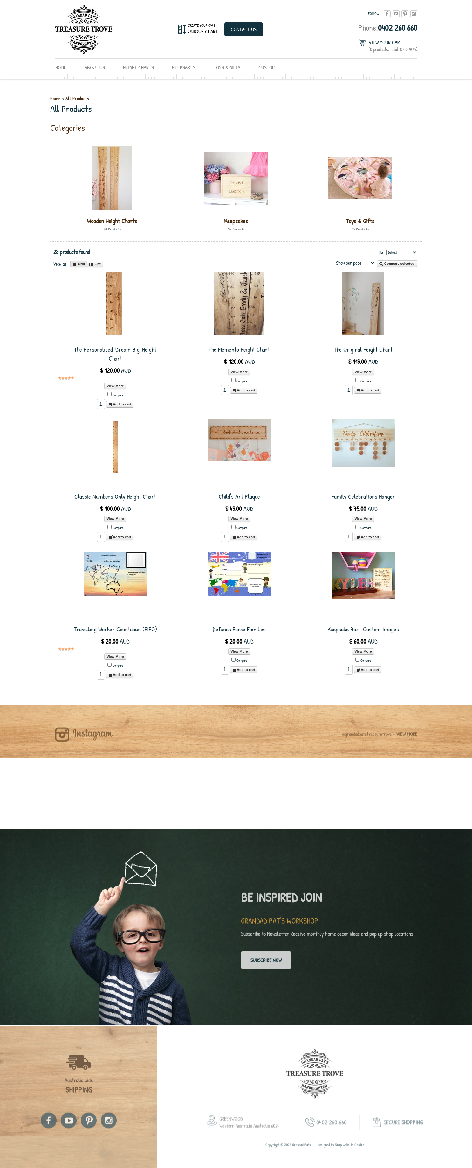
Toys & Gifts (227, 67)
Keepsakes (183, 67)
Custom (266, 67)
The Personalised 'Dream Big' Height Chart (115, 353)
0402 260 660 (387, 27)
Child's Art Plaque (239, 496)
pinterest (404, 13)
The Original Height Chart (363, 349)
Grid (78, 264)
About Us (95, 67)
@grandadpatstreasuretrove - (379, 739)
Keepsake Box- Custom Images (363, 629)
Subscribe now (266, 963)
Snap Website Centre (349, 1150)
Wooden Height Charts (112, 220)
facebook (387, 13)
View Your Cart (392, 46)
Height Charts (138, 67)
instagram (413, 13)
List (95, 264)
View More (115, 386)
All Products (77, 98)
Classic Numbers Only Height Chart (115, 496)
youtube (396, 13)
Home (60, 67)
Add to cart (119, 404)
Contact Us (244, 29)
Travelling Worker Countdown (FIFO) (115, 629)
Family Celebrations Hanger (363, 496)
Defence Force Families (239, 629)
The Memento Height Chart (239, 349)
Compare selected (396, 264)
